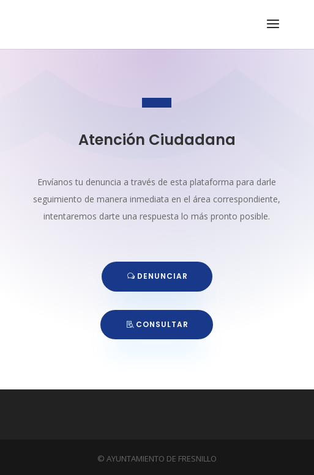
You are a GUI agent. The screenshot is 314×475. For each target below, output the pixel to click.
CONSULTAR (162, 324)
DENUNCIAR (162, 276)
